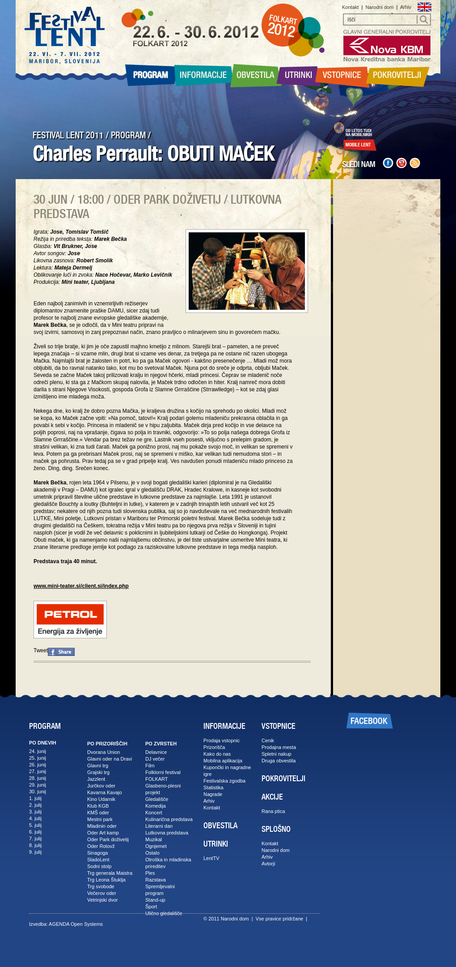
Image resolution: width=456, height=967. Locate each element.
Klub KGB (98, 806)
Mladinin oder (102, 826)
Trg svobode (100, 886)
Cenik (268, 740)
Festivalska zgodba (224, 780)
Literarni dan (159, 826)
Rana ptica (273, 811)
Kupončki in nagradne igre (227, 771)
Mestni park (100, 819)
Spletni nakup (276, 754)
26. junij (37, 764)
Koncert (153, 812)
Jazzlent (96, 779)
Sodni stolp (99, 866)
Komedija (155, 806)
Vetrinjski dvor (102, 900)
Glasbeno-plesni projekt (163, 789)
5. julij (35, 825)
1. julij (35, 798)
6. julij (35, 831)
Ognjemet (156, 846)
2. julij (35, 805)
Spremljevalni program (160, 890)
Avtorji (268, 863)
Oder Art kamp (103, 832)
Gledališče (156, 799)
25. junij (37, 758)
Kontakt (350, 7)
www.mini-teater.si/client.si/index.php (81, 586)
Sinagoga (97, 853)
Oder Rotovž (101, 846)
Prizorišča (214, 747)
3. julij (35, 811)
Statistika (213, 787)
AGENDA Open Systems (76, 924)
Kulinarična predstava (169, 819)
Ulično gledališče (163, 913)
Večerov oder (101, 893)
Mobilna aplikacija (222, 760)
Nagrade (212, 794)
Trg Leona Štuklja (106, 879)
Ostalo (152, 853)
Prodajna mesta (279, 747)
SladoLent (98, 859)
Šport (151, 906)
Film (150, 765)
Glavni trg (97, 765)
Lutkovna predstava (166, 832)
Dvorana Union (103, 752)
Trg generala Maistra (109, 873)
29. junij (37, 784)
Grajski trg (98, 772)
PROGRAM (128, 135)
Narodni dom (379, 7)
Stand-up (155, 900)
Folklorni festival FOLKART (163, 776)
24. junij (37, 751)
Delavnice (156, 752)
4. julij (35, 818)
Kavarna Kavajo (104, 792)
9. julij (35, 852)
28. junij (37, 778)
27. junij (37, 771)
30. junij (37, 791)
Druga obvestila (279, 760)
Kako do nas (217, 754)
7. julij (35, 838)
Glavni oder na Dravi (109, 759)
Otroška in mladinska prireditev (168, 863)
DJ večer (155, 759)
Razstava (155, 879)
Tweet (41, 650)
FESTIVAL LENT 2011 (68, 135)
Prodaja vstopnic (221, 740)
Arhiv (405, 7)
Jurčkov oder (101, 785)
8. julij (35, 845)
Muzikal (153, 839)
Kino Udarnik (101, 799)
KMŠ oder (98, 812)
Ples (150, 873)
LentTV (211, 858)
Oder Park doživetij (108, 839)
